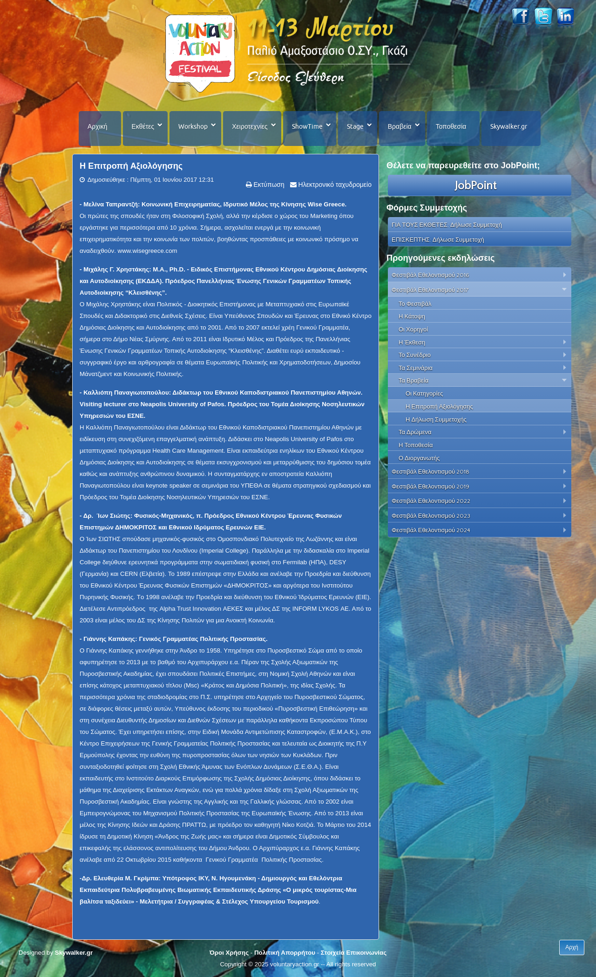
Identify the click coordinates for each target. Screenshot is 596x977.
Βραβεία (400, 126)
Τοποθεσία (451, 126)
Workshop (193, 126)
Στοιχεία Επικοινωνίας (353, 952)
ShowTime (307, 126)
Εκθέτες (143, 126)
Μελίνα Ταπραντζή (110, 204)
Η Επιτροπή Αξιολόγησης (131, 166)
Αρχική (98, 126)
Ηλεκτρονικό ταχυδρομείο (334, 184)
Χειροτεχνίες (249, 126)
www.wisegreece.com (147, 250)
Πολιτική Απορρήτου (284, 952)
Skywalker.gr (508, 126)
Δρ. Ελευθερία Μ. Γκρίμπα (119, 878)
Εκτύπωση (268, 184)
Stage (355, 126)
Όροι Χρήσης (229, 952)
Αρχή (571, 947)
